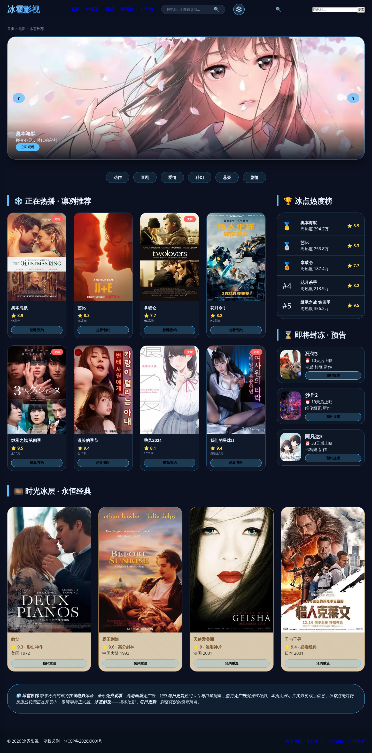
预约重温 (49, 663)
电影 (75, 9)
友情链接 (335, 741)
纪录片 (127, 9)
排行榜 (147, 9)
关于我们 (293, 741)
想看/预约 (37, 330)
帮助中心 (314, 741)
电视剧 (92, 9)
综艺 (110, 9)
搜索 (361, 10)
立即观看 (27, 147)
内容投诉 (356, 741)
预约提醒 (333, 375)
